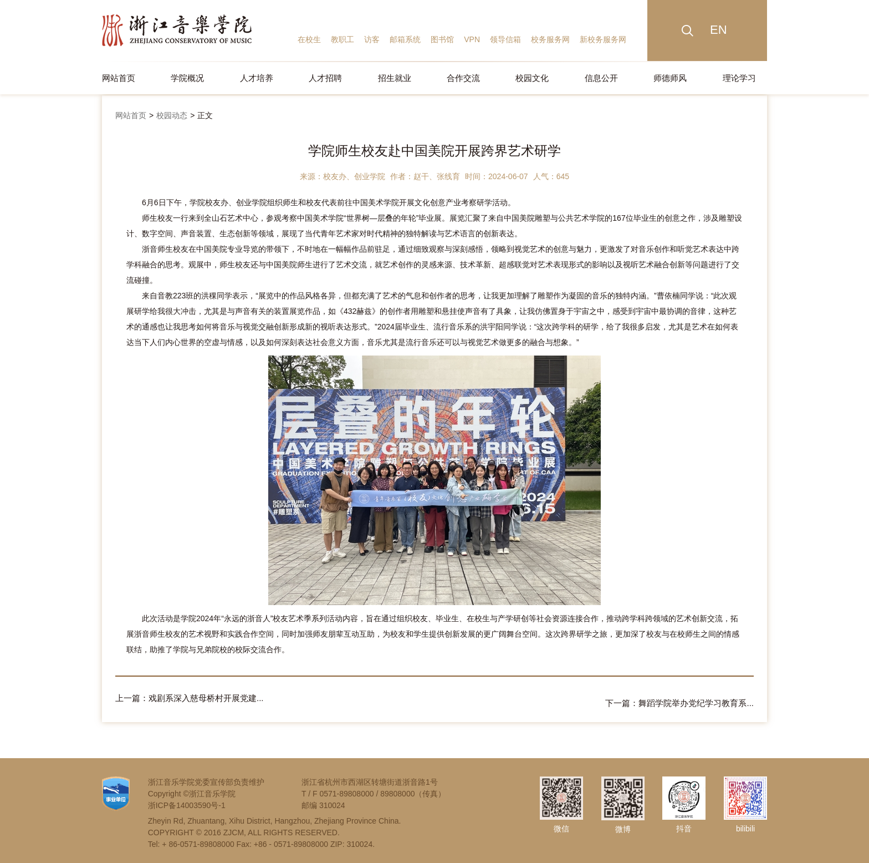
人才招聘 (325, 78)
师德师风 (670, 78)
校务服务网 (550, 39)
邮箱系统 (405, 39)
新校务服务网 (603, 39)
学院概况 (187, 78)
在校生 (309, 39)
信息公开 (601, 78)
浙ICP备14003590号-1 (187, 800)
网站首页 (118, 78)
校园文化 (532, 78)
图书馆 (442, 39)
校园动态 (171, 115)
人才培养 (256, 78)
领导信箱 (505, 39)
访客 (372, 39)
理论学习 (739, 78)
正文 (205, 115)
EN (718, 30)
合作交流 (463, 78)
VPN (472, 39)
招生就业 (394, 78)
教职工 (342, 39)
